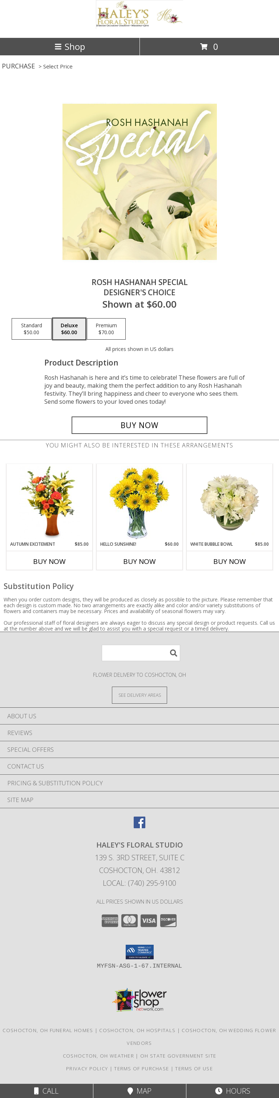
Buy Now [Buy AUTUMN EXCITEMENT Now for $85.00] (49, 561)
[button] (140, 952)
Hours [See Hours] (232, 1091)
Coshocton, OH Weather (98, 1055)
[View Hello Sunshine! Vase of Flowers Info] (139, 503)
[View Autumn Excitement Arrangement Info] (49, 502)
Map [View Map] (139, 1091)
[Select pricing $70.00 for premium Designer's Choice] (106, 329)
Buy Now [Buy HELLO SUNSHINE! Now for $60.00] (139, 561)
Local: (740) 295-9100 (139, 883)
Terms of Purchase (141, 1068)
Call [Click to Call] (46, 1091)
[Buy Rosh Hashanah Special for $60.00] (139, 425)
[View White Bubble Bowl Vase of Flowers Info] (229, 502)
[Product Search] (141, 653)
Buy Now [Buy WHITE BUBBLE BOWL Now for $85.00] (229, 561)
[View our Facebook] (139, 826)
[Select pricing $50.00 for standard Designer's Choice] (31, 329)
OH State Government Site (178, 1055)
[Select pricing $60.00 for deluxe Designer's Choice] (69, 329)
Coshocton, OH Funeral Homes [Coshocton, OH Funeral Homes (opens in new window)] (48, 1030)
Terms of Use (194, 1068)
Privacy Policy (87, 1068)
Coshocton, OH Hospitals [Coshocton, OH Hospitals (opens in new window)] (137, 1030)
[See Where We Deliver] (139, 694)
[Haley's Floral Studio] (139, 27)
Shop (69, 46)
